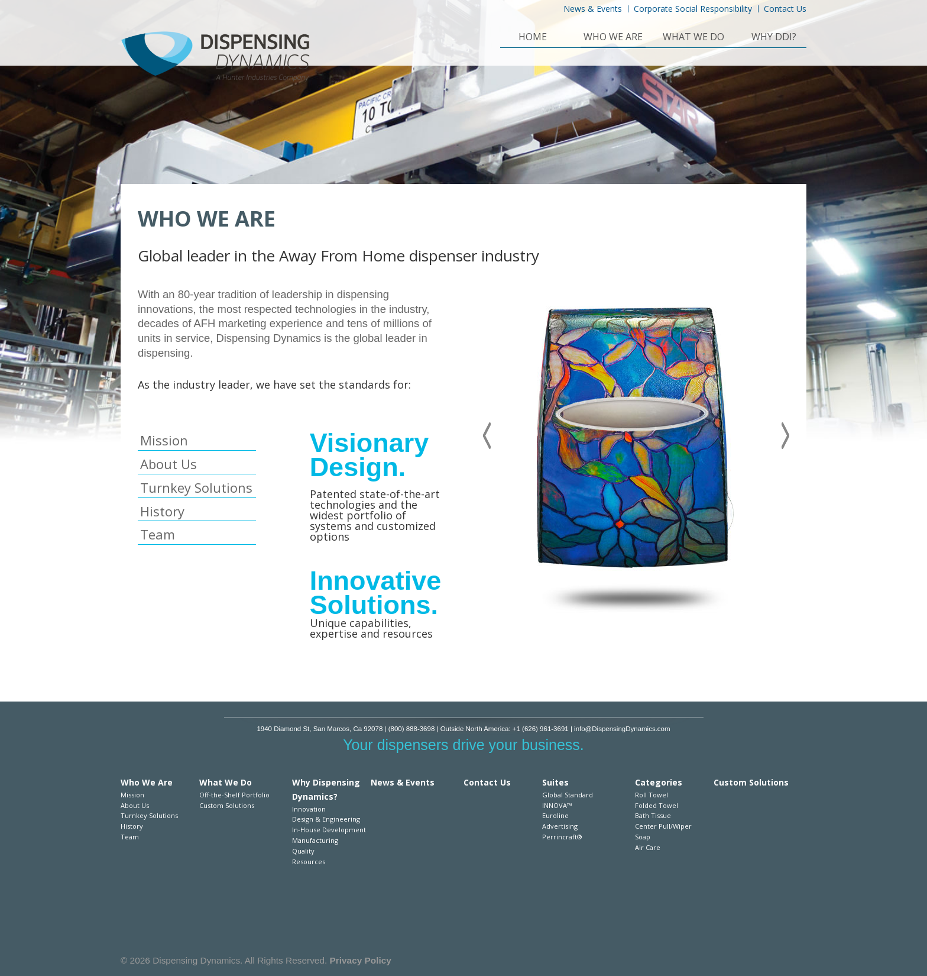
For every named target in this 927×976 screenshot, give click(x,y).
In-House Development (329, 829)
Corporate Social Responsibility (693, 8)
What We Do (693, 38)
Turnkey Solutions (196, 487)
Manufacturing (315, 840)
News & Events (592, 8)
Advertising (560, 826)
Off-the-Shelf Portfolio (234, 794)
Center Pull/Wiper (663, 826)
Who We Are (613, 38)
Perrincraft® (562, 836)
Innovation (309, 808)
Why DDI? (773, 38)
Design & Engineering (326, 819)
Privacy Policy (360, 960)
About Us (168, 464)
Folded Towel (656, 805)
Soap (642, 836)
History (162, 511)
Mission (164, 440)
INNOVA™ (557, 805)
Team (157, 534)
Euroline (555, 815)
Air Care (647, 847)
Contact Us (785, 8)
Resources (308, 861)
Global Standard (567, 794)
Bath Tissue (653, 815)
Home (532, 38)
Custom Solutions (226, 805)
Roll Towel (651, 794)
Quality (303, 850)
